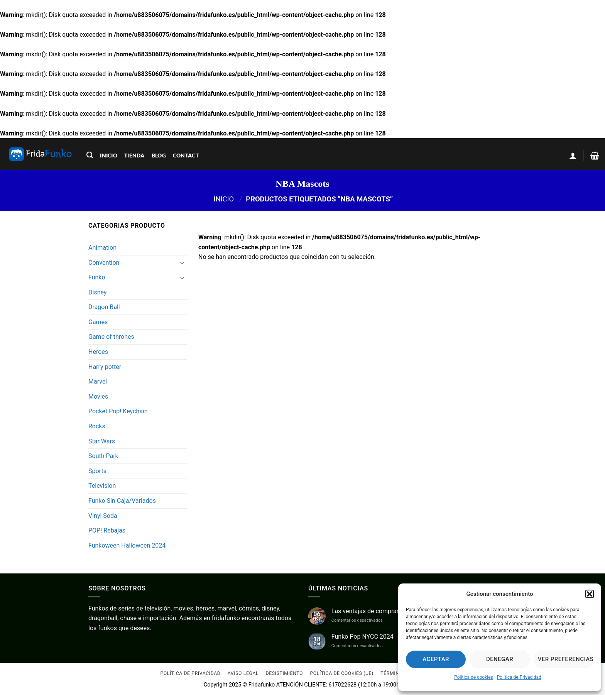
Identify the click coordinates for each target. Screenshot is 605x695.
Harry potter (104, 366)
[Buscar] (89, 155)
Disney (97, 292)
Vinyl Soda (102, 515)
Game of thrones (111, 336)
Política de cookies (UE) (341, 673)
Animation (102, 247)
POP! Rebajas (106, 530)
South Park (103, 456)
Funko (96, 277)
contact (186, 155)
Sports (97, 471)
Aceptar (435, 659)
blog (159, 155)
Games (98, 322)
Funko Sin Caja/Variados (122, 500)
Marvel (97, 381)
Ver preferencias (565, 659)
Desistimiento (284, 673)
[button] (589, 594)
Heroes (98, 351)
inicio (108, 155)
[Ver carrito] (594, 155)
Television (102, 485)
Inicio (223, 199)
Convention (103, 262)
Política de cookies (473, 677)
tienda (134, 155)
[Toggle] (182, 262)
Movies (98, 396)
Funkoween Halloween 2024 (127, 545)
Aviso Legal (243, 673)
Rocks (96, 426)
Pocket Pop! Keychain (118, 411)
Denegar (499, 659)
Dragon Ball (104, 307)
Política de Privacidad (519, 677)
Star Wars (101, 441)
